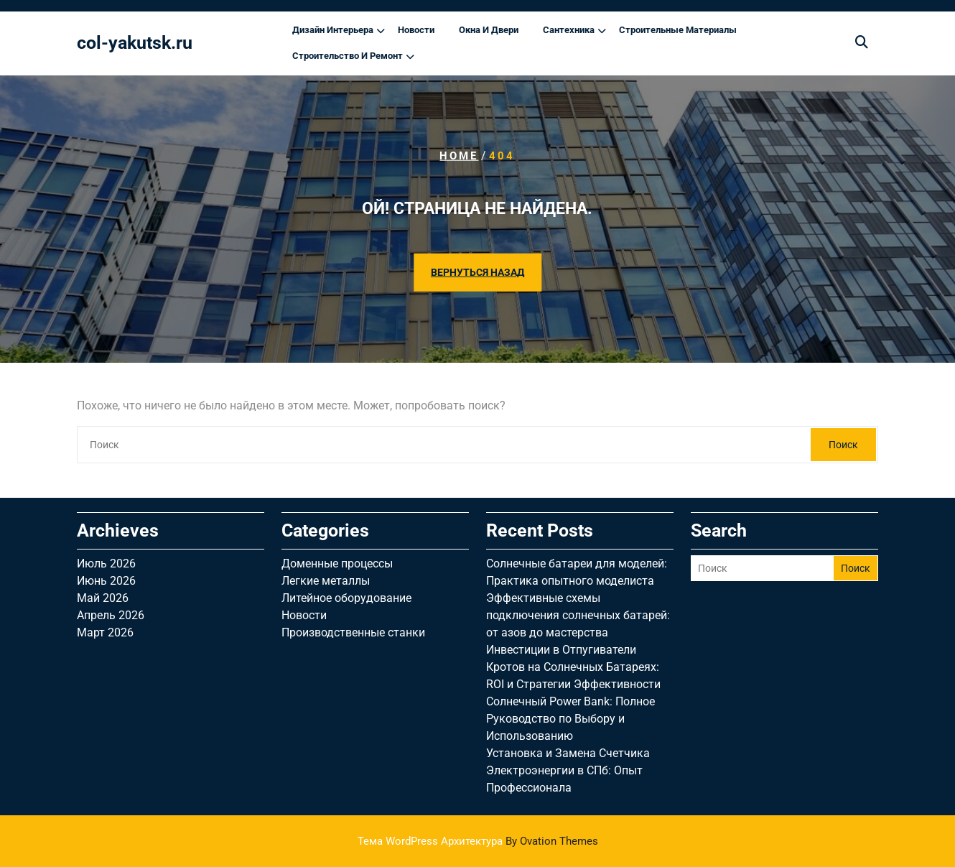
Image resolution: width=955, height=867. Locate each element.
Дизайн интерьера (332, 29)
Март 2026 (105, 632)
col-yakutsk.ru (134, 42)
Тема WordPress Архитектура (478, 841)
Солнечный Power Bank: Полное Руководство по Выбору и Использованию (570, 719)
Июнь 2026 (106, 581)
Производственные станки (353, 632)
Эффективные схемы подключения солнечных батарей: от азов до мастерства (578, 615)
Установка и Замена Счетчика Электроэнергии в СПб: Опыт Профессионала (568, 770)
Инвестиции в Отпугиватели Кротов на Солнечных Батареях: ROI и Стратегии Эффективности (573, 667)
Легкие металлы (325, 581)
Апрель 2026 (110, 615)
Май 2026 (103, 598)
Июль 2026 (106, 563)
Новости (416, 29)
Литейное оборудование (346, 598)
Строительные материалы (678, 29)
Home (458, 155)
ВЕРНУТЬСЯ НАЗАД (477, 271)
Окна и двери (488, 29)
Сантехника (569, 29)
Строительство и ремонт (347, 55)
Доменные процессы (337, 563)
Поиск (843, 444)
